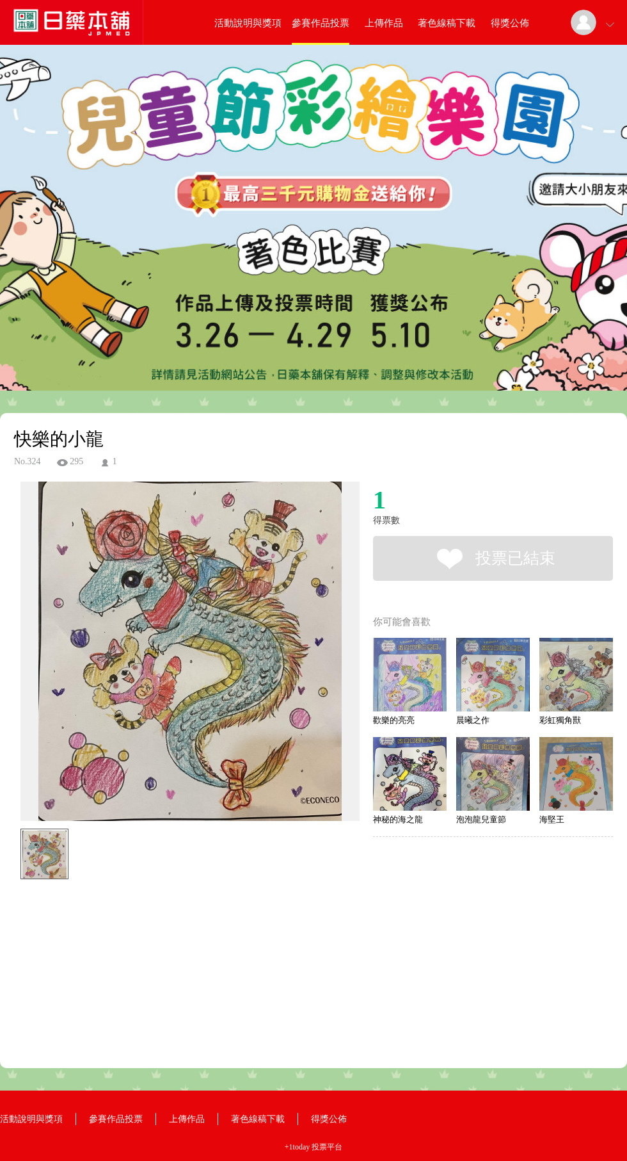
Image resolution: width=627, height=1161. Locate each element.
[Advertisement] (170, 942)
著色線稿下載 (446, 23)
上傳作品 (384, 23)
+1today (297, 1146)
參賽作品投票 (320, 23)
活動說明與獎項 (248, 23)
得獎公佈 (510, 23)
